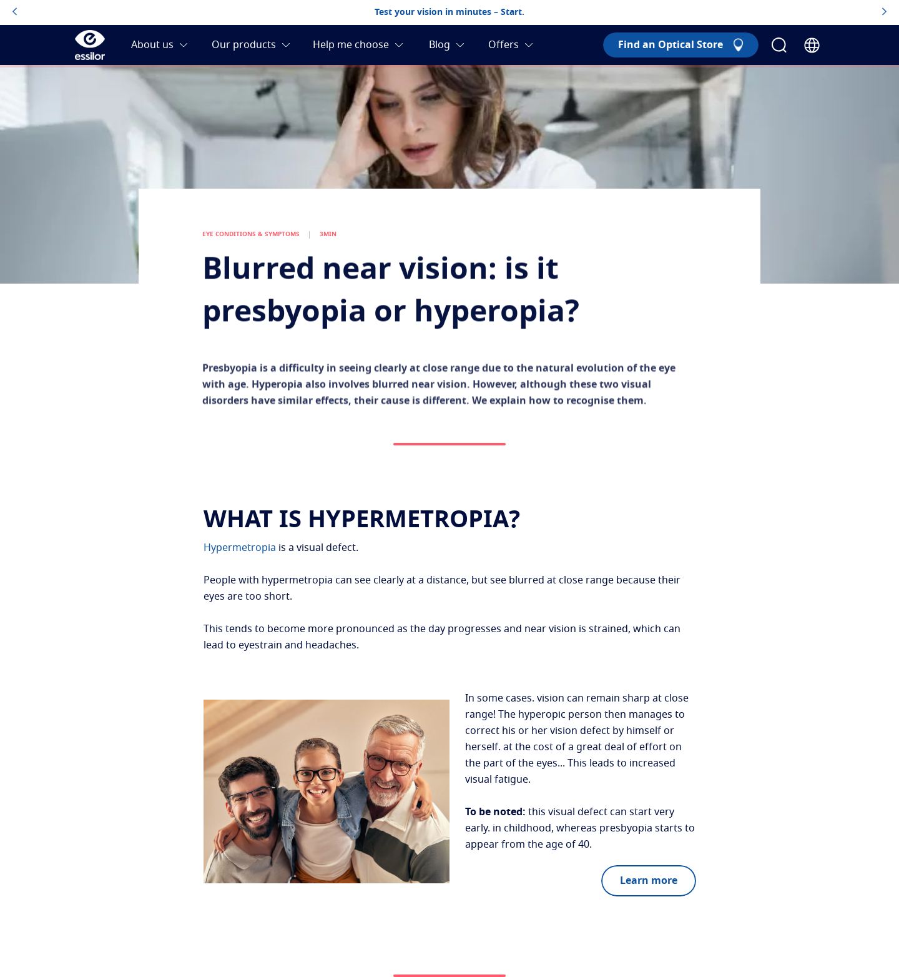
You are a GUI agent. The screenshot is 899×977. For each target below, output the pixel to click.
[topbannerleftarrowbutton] (14, 12)
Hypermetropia (240, 548)
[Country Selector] (812, 45)
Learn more (648, 881)
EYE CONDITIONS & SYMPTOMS (251, 245)
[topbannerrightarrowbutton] (884, 12)
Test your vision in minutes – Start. (449, 12)
